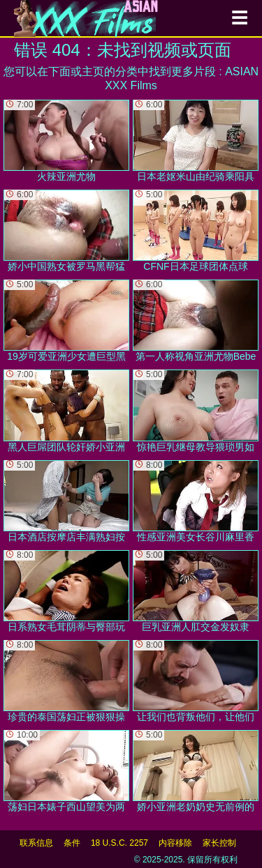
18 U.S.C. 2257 (119, 843)
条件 (72, 843)
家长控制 (219, 843)
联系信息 (36, 843)
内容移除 (175, 843)
